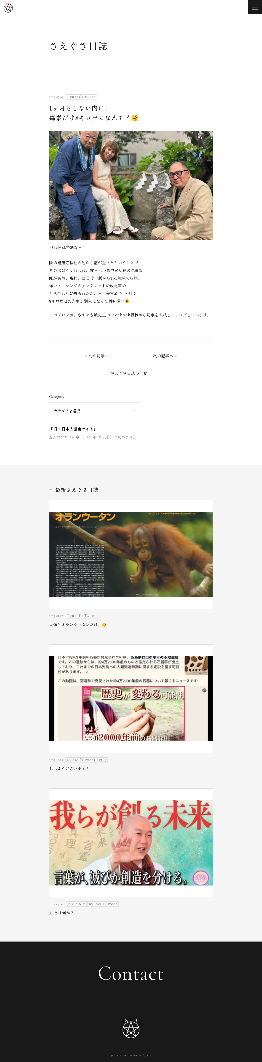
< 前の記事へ (97, 355)
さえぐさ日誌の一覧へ (131, 373)
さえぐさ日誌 (78, 45)
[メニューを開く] (255, 7)
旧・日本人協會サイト (73, 429)
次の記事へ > (165, 355)
